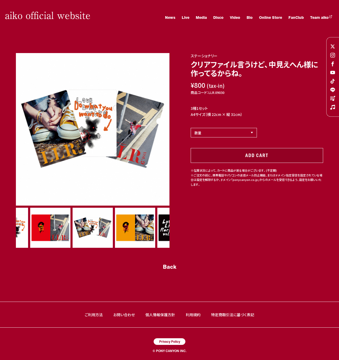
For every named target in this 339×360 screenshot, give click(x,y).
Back (169, 266)
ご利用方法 (94, 314)
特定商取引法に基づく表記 (232, 314)
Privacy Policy (169, 341)
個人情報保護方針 (160, 314)
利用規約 (193, 314)
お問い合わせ (124, 314)
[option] (93, 129)
